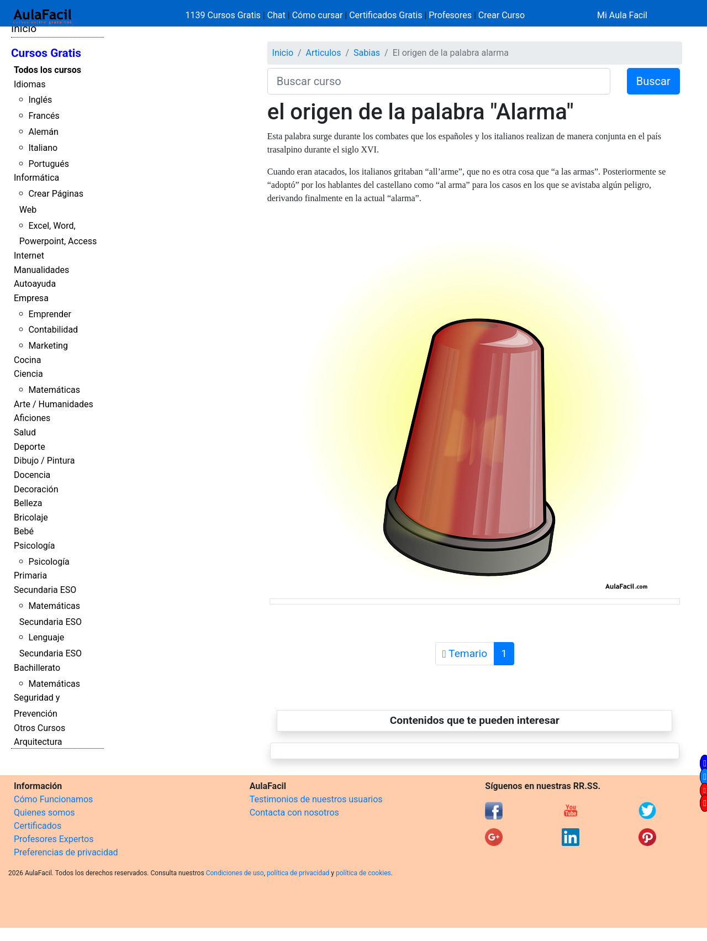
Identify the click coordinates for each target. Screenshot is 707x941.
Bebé (24, 531)
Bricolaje (31, 517)
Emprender (49, 314)
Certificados (37, 826)
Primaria (30, 575)
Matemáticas (54, 390)
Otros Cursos (39, 728)
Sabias (367, 53)
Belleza (28, 503)
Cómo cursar (317, 15)
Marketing (47, 345)
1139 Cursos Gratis (224, 15)
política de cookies (363, 873)
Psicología (34, 545)
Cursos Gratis (46, 53)
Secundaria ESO (45, 590)
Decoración (36, 489)
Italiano (42, 148)
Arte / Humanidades (53, 404)
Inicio (23, 28)
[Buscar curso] (438, 81)
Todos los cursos (47, 70)
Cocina (27, 360)
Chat (276, 15)
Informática (36, 177)
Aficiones (32, 418)
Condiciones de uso (235, 873)
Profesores (450, 15)
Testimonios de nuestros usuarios (316, 799)
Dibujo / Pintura (44, 460)
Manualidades (41, 270)
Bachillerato (37, 668)
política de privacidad (298, 873)
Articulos (323, 53)
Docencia (32, 475)
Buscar (653, 81)
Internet (29, 255)
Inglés (40, 99)
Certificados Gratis (385, 15)
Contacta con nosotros (294, 812)
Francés (43, 116)
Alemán (43, 132)
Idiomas (29, 84)
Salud (25, 432)
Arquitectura (38, 742)
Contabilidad (53, 329)
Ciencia (28, 374)
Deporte (29, 446)
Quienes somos (44, 812)
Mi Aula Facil (622, 15)
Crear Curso (501, 15)
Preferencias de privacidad (66, 852)
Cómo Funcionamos (53, 799)
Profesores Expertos (53, 839)
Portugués (48, 164)
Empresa (31, 298)
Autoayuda (35, 283)
